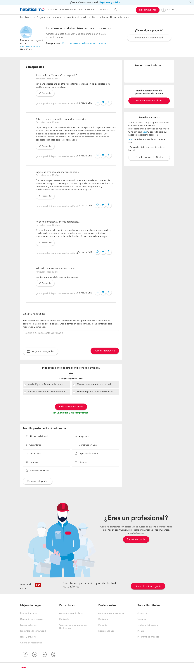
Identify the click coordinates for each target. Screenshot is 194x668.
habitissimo (25, 17)
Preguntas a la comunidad (49, 17)
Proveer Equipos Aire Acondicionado (95, 392)
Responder (45, 93)
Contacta (141, 619)
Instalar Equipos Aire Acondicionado (45, 384)
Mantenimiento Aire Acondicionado (94, 384)
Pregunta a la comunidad (149, 38)
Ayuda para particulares (71, 613)
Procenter (103, 625)
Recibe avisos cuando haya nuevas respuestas (84, 43)
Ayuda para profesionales (111, 613)
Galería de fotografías (31, 643)
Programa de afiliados (148, 637)
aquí (145, 132)
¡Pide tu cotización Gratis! (149, 157)
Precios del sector (28, 625)
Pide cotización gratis (71, 407)
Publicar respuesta (105, 351)
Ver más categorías (37, 481)
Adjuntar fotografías (40, 351)
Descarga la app (106, 631)
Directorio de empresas (31, 619)
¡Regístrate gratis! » (109, 2)
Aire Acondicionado (77, 17)
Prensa (140, 631)
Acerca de (142, 613)
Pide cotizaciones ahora (149, 101)
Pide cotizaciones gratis (148, 586)
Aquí (130, 140)
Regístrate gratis (136, 539)
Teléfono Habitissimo (147, 625)
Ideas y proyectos (28, 637)
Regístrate (64, 619)
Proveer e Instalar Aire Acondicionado (46, 392)
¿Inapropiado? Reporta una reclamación (56, 104)
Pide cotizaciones (147, 10)
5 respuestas (53, 43)
